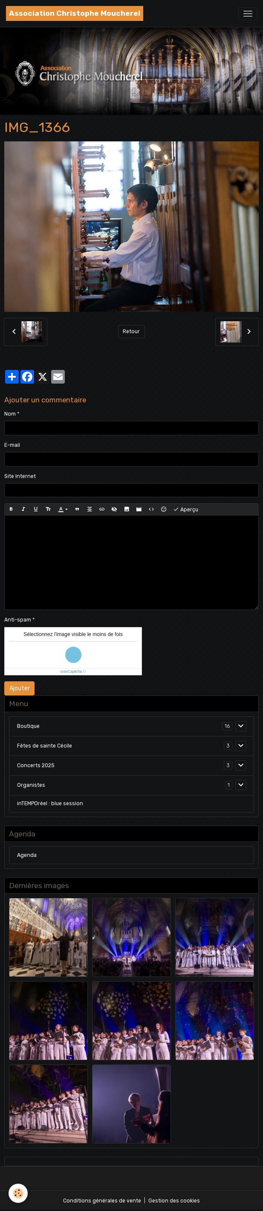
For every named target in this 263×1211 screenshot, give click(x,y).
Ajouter (19, 688)
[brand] (74, 13)
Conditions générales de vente (102, 1201)
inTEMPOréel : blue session (50, 803)
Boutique (28, 726)
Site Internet (20, 476)
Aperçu (185, 509)
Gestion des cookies (174, 1201)
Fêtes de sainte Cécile (44, 746)
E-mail (12, 445)
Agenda (27, 855)
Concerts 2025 (36, 765)
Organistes (31, 785)
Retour (131, 331)
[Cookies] (18, 1193)
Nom (10, 414)
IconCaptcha (71, 671)
